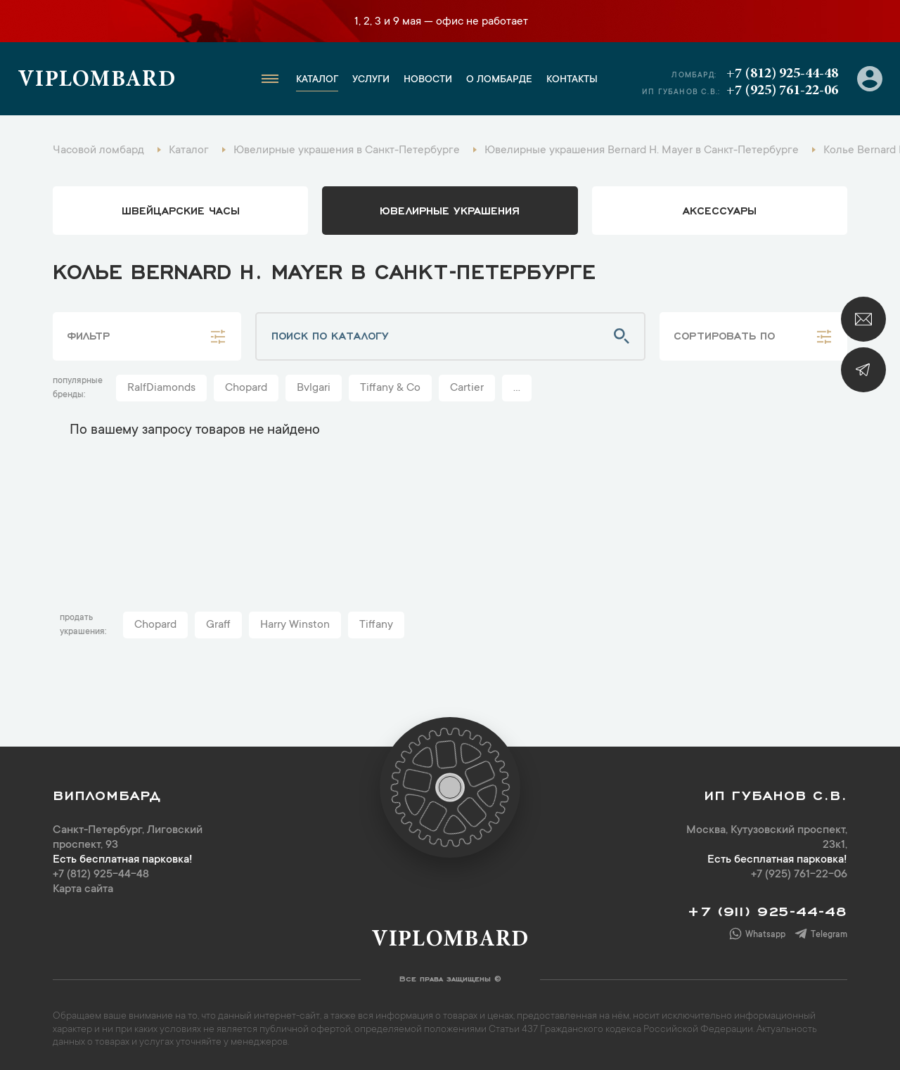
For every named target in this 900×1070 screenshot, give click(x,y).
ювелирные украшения (450, 209)
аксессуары (720, 209)
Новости (428, 80)
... (516, 388)
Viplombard (97, 81)
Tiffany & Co (390, 388)
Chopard (246, 388)
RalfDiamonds (161, 388)
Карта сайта (83, 889)
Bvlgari (313, 388)
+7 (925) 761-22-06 (782, 91)
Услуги (371, 80)
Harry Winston (295, 625)
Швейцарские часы (181, 209)
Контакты (572, 80)
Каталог (317, 80)
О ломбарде (499, 80)
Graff (218, 625)
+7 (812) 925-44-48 (782, 74)
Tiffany (376, 625)
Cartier (467, 388)
